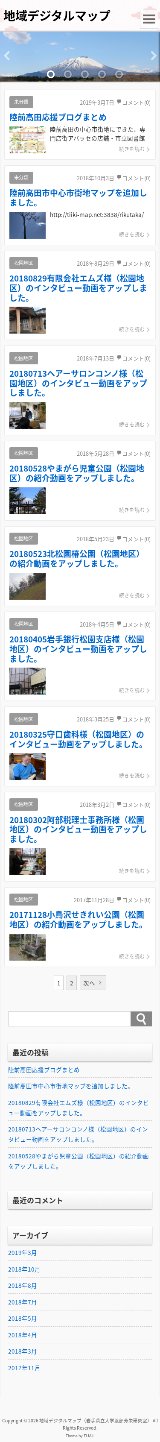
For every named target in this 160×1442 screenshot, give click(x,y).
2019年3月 (22, 1252)
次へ (89, 983)
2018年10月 (24, 1269)
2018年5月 (22, 1318)
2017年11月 (24, 1367)
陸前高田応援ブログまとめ (44, 1069)
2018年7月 (22, 1302)
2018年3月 (22, 1351)
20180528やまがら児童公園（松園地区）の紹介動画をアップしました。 (78, 1161)
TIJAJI (89, 1436)
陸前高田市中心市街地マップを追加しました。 (71, 1086)
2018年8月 (22, 1285)
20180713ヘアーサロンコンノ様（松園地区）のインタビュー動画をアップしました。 (78, 1134)
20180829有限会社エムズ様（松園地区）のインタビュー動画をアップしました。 (78, 1107)
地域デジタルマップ (57, 15)
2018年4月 (22, 1335)
